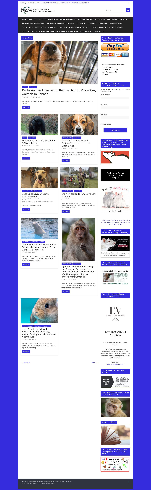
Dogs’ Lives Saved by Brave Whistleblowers (35, 195)
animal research (36, 201)
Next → (94, 362)
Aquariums (26, 241)
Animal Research (67, 137)
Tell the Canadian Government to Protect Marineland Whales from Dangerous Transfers (39, 247)
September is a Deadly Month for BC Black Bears (38, 141)
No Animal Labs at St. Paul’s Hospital (91, 19)
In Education (102, 23)
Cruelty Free (39, 27)
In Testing (91, 23)
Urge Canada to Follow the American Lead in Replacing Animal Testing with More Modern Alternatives (39, 333)
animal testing (45, 201)
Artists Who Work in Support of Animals (108, 27)
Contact (40, 19)
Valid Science (26, 27)
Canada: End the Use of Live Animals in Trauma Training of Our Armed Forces (65, 3)
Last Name (104, 114)
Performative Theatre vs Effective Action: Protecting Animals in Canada (59, 92)
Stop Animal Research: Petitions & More (60, 19)
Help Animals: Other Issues (117, 19)
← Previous (25, 362)
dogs (51, 201)
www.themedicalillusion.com (115, 364)
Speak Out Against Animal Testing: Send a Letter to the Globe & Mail (76, 143)
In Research (81, 23)
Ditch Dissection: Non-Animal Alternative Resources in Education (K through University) (69, 31)
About (30, 19)
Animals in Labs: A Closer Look (33, 23)
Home (24, 19)
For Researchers (28, 31)
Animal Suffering (116, 23)
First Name (104, 104)
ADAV (38, 97)
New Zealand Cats (67, 191)
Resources (52, 27)
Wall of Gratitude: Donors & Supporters (75, 27)
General (25, 87)
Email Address (105, 95)
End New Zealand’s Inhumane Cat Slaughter (78, 195)
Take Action (33, 87)
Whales (42, 241)
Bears (24, 137)
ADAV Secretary (39, 199)
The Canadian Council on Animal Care (60, 23)
